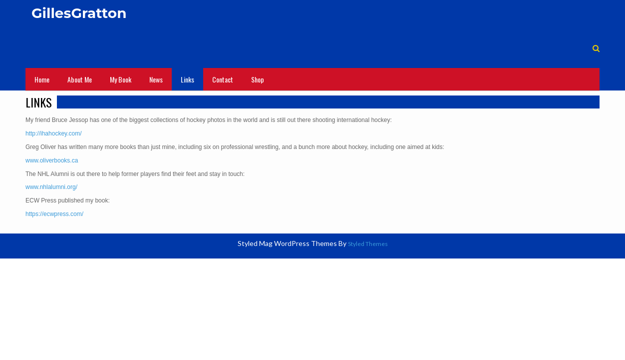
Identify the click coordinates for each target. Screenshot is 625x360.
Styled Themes (368, 244)
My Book (120, 79)
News (156, 79)
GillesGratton (79, 13)
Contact (222, 79)
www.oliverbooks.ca (51, 160)
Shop (257, 79)
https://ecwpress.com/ (54, 214)
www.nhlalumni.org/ (51, 187)
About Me (79, 79)
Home (41, 79)
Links (187, 79)
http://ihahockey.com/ (53, 133)
